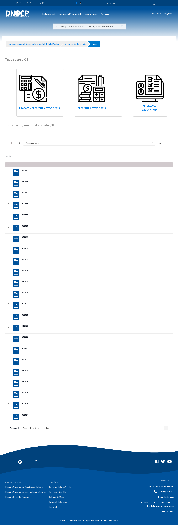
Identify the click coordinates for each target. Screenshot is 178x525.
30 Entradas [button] (14, 428)
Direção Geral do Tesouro (17, 497)
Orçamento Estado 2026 (92, 108)
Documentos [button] (91, 14)
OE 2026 (24, 403)
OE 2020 (24, 337)
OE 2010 (24, 226)
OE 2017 (24, 303)
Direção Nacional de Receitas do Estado (24, 487)
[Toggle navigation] (32, 14)
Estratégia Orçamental (70, 14)
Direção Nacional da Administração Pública (25, 492)
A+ (114, 3)
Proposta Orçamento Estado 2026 (39, 108)
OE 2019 (24, 326)
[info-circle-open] (160, 143)
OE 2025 (24, 392)
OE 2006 (24, 181)
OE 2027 (24, 415)
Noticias (105, 14)
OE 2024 (24, 381)
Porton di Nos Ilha (57, 492)
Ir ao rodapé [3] (39, 3)
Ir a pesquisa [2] (26, 3)
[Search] (86, 143)
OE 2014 (24, 270)
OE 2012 (24, 248)
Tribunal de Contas (58, 502)
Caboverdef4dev (56, 497)
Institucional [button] (48, 14)
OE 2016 (24, 292)
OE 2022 (24, 359)
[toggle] (15, 143)
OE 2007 (24, 192)
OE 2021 (24, 348)
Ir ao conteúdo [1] (12, 3)
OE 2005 (24, 170)
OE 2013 (24, 259)
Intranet (53, 507)
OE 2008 (24, 203)
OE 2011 (24, 237)
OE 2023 (24, 370)
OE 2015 (24, 281)
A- (107, 3)
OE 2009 (24, 215)
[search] (152, 143)
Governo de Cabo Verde (60, 487)
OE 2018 (24, 315)
